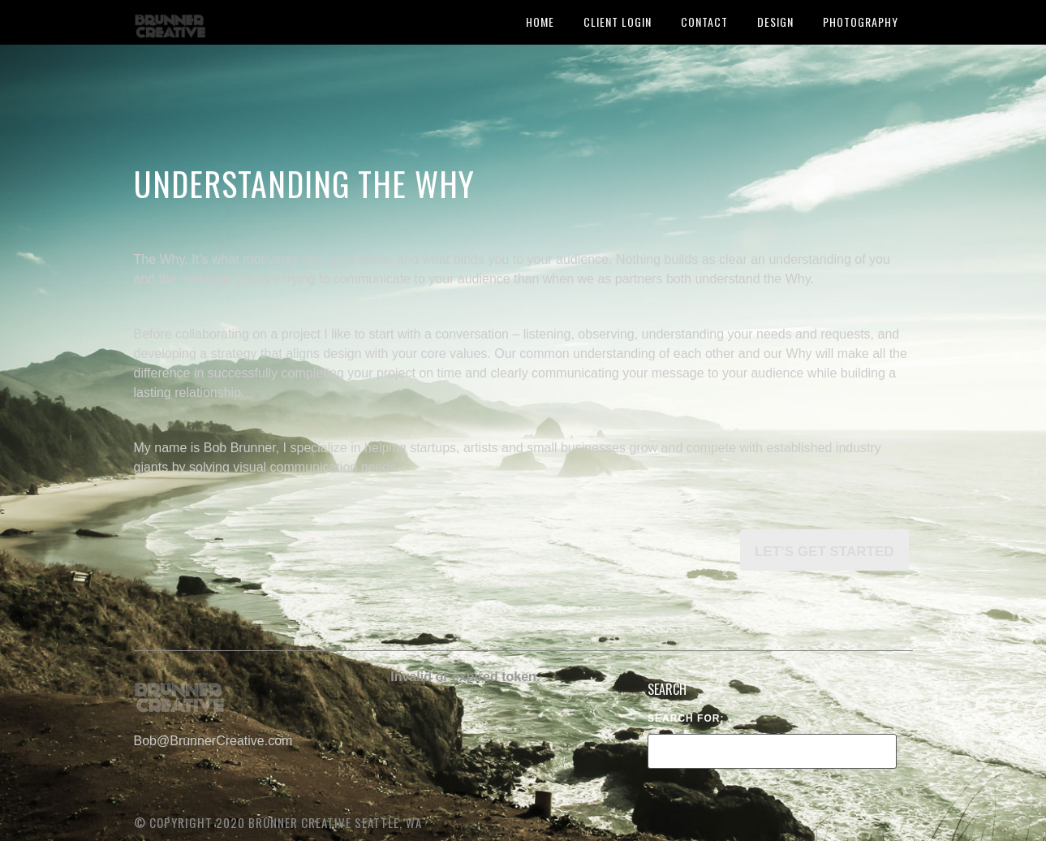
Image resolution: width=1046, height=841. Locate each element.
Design (775, 21)
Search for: (686, 718)
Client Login (617, 21)
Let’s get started (824, 551)
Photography (860, 21)
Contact (704, 21)
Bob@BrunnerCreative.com (213, 741)
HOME (540, 21)
